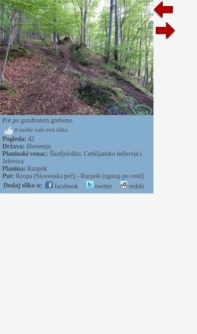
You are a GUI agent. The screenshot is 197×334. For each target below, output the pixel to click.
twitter (99, 186)
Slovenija (38, 146)
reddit (132, 186)
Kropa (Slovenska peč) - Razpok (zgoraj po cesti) (80, 176)
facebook (61, 186)
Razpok (37, 168)
